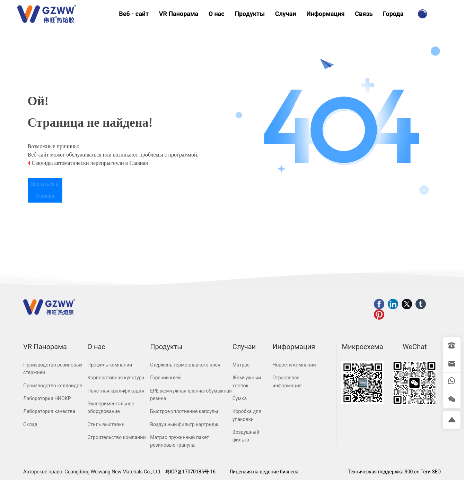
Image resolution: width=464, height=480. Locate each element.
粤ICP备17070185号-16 (190, 471)
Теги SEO (431, 471)
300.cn (412, 471)
